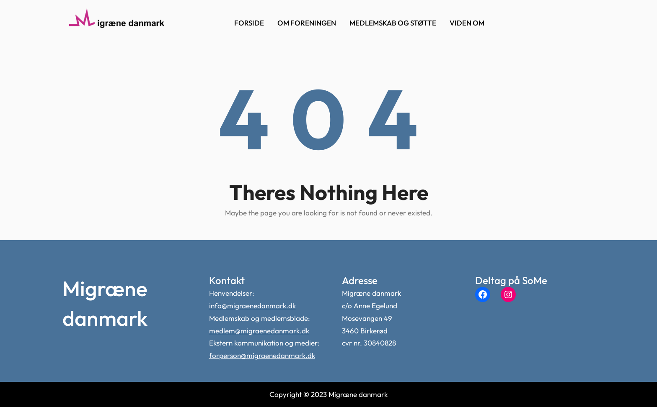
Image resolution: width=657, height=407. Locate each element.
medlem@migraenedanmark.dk (259, 330)
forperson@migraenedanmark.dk (262, 355)
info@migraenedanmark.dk (252, 305)
